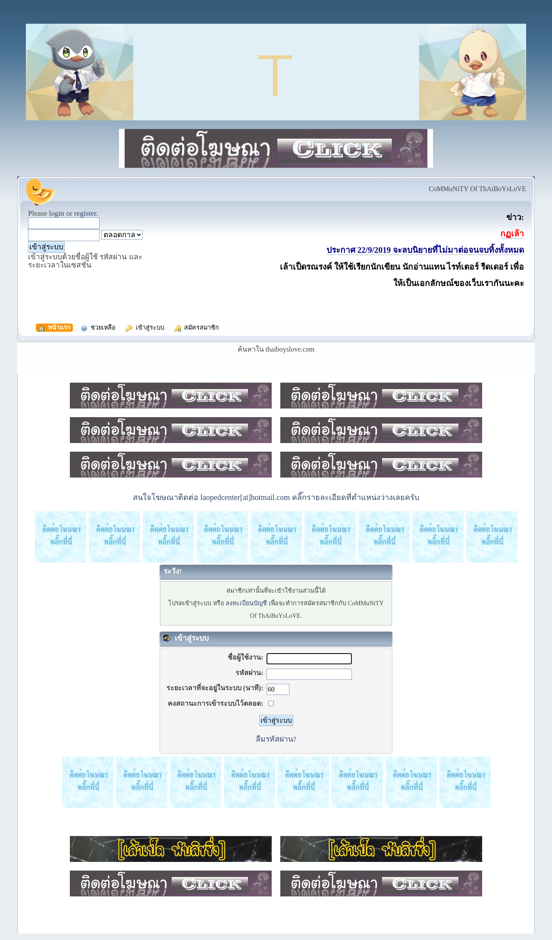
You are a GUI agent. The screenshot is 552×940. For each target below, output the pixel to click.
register (85, 213)
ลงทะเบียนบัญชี (246, 603)
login (56, 213)
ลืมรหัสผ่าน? (276, 739)
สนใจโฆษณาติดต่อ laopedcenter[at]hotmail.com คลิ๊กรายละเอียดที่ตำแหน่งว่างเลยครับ (276, 497)
